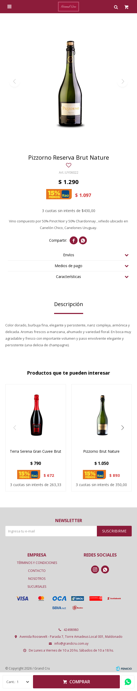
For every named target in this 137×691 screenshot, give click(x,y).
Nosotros (36, 578)
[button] (122, 427)
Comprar (79, 682)
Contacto (37, 570)
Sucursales (36, 586)
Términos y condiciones (37, 562)
